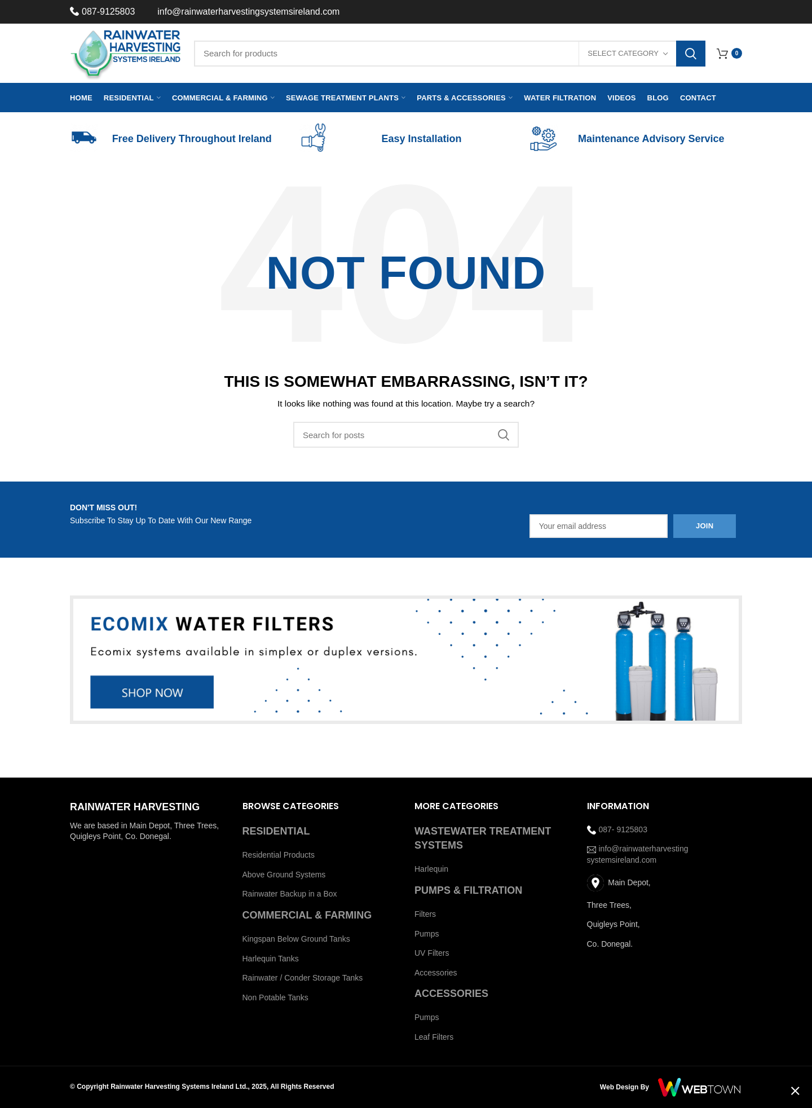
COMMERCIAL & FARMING (307, 915)
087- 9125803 (617, 829)
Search (690, 54)
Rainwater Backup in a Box (289, 893)
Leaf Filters (433, 1036)
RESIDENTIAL (276, 831)
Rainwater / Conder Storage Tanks (302, 977)
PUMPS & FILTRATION (468, 890)
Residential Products (278, 854)
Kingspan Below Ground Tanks (296, 938)
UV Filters (431, 952)
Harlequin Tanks (270, 958)
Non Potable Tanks (275, 997)
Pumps (426, 933)
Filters (425, 914)
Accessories (435, 972)
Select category (623, 53)
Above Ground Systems (284, 874)
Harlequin (431, 868)
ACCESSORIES (451, 993)
